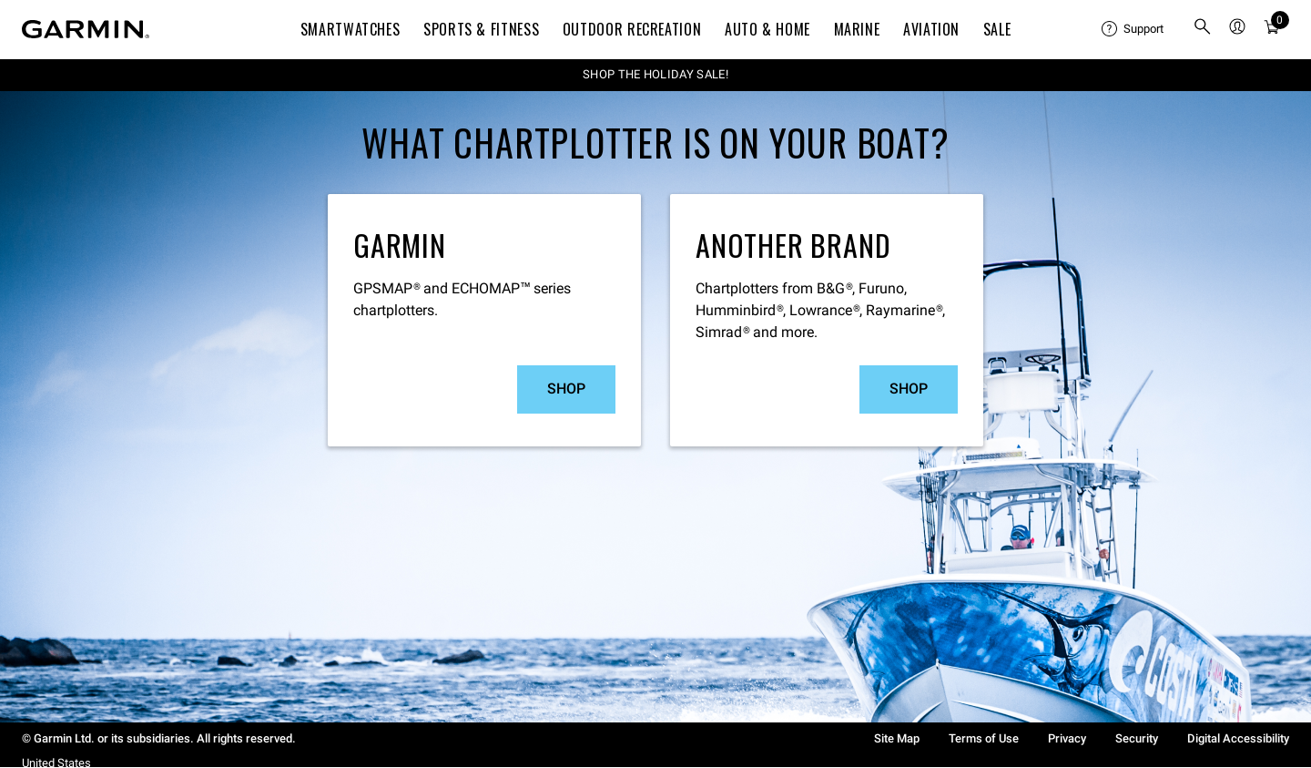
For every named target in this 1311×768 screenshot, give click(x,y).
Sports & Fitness (481, 29)
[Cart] (1272, 29)
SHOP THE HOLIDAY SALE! (655, 74)
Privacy (1067, 738)
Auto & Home (767, 29)
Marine (857, 29)
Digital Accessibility (1238, 738)
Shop (566, 388)
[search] (1202, 29)
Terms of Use (984, 738)
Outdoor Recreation (632, 29)
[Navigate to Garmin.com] (85, 29)
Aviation (931, 29)
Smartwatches (350, 29)
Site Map (897, 738)
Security (1136, 738)
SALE (997, 29)
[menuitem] (1132, 29)
